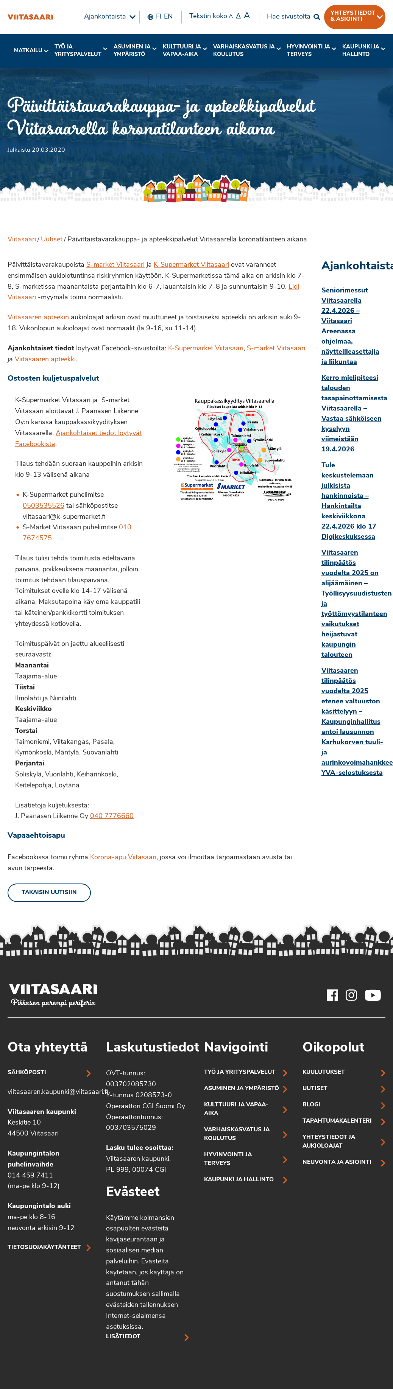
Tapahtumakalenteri (337, 1121)
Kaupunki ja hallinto (360, 51)
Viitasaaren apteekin (38, 317)
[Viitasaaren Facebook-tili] (332, 995)
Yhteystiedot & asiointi (353, 16)
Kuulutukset (324, 1072)
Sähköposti (27, 1073)
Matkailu (28, 51)
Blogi (311, 1105)
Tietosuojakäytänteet (44, 1248)
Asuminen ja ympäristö (132, 51)
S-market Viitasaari (115, 265)
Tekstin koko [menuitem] (219, 16)
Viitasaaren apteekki (45, 359)
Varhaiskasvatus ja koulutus (244, 51)
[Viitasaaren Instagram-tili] (351, 995)
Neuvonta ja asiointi (337, 1162)
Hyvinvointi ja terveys (228, 1159)
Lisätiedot (123, 1337)
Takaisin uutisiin (49, 893)
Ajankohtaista (105, 16)
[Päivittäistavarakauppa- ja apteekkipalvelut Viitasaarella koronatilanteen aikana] (30, 17)
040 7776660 (112, 816)
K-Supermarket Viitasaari (191, 265)
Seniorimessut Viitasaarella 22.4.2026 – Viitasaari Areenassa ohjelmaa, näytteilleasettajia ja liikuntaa (350, 326)
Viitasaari (22, 239)
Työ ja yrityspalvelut (78, 51)
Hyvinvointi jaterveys (308, 51)
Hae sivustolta (288, 16)
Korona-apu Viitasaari (123, 857)
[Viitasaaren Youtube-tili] (373, 995)
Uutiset (51, 239)
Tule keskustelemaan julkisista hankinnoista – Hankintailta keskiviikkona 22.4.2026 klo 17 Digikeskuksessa (348, 501)
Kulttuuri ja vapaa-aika (182, 51)
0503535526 (43, 506)
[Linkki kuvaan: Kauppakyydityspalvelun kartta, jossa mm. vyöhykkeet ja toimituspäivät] (234, 449)
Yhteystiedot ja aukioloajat (329, 1142)
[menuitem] (108, 17)
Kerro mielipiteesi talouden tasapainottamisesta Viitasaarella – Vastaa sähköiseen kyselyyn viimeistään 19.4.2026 (353, 414)
